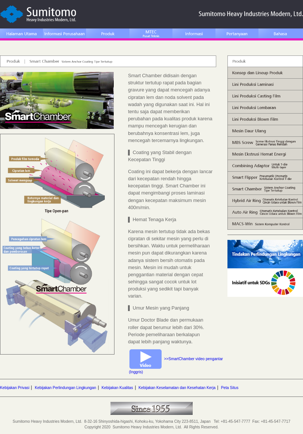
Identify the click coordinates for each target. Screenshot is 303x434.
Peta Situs (230, 388)
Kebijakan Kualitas (117, 388)
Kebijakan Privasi (15, 388)
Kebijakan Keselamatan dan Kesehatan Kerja (176, 388)
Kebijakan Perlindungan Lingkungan (65, 388)
